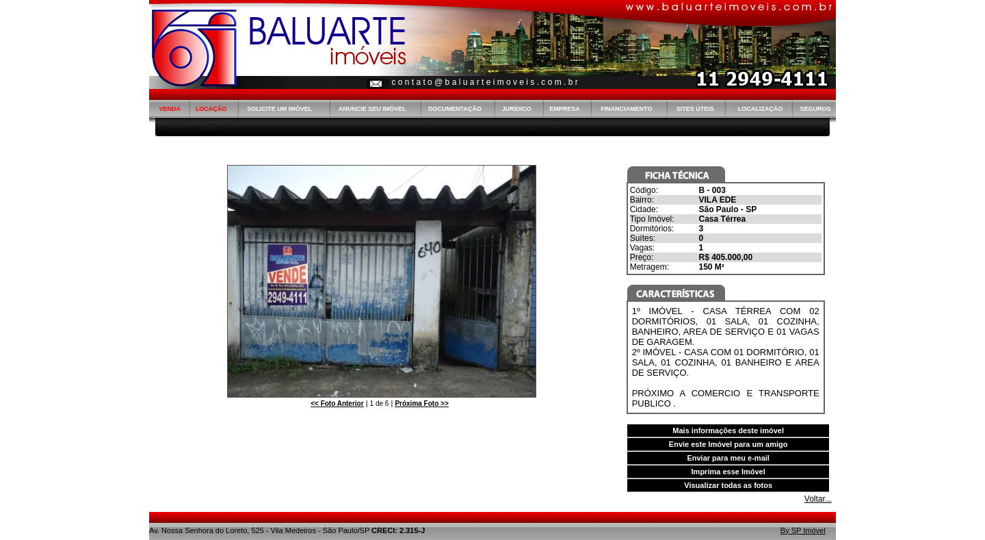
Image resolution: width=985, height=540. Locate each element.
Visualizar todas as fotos (728, 485)
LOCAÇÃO (211, 108)
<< (337, 403)
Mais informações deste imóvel (728, 430)
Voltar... (818, 499)
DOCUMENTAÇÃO (455, 108)
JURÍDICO (516, 108)
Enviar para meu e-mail (728, 458)
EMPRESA (564, 108)
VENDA (170, 108)
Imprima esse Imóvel (728, 471)
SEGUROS (815, 108)
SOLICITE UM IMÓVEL (279, 108)
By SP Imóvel (803, 530)
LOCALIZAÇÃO (760, 108)
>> (421, 403)
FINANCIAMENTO (626, 108)
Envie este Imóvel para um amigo (728, 444)
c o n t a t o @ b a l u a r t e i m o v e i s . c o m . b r (484, 82)
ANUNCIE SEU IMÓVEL (372, 108)
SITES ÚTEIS (695, 108)
